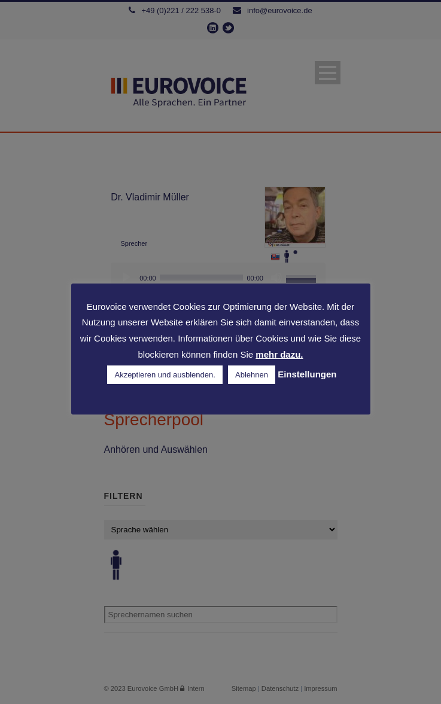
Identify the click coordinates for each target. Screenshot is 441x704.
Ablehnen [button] (251, 374)
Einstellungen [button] (307, 374)
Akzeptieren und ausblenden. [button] (164, 374)
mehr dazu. (279, 354)
